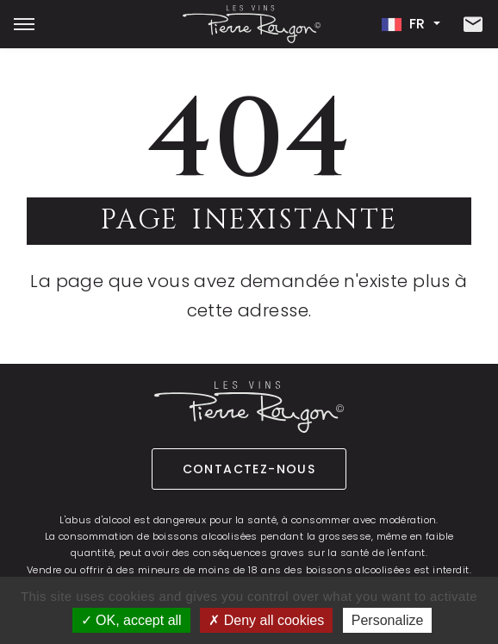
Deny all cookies (266, 620)
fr (406, 24)
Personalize (388, 620)
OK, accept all (131, 620)
